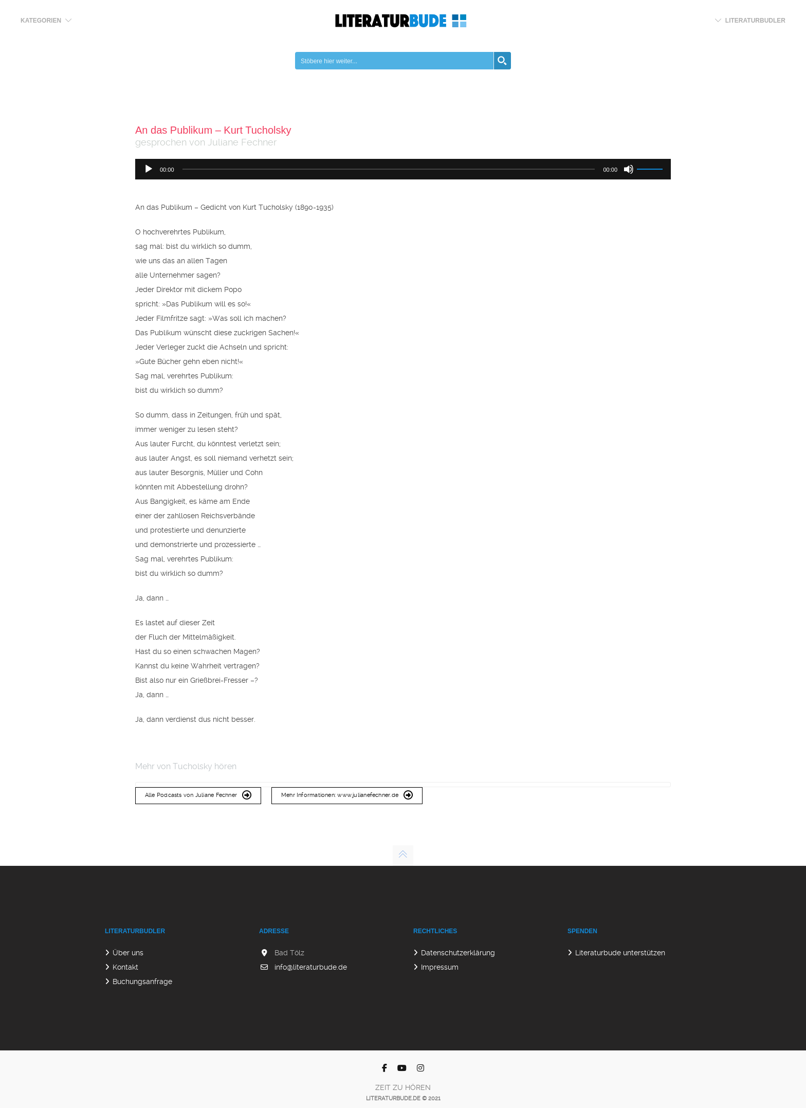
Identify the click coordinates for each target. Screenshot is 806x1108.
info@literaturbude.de (310, 967)
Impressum (440, 967)
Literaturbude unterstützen (620, 953)
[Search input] (395, 60)
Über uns (128, 953)
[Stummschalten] (629, 169)
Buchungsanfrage (142, 981)
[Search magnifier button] (502, 60)
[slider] (388, 169)
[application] (403, 169)
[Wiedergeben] (148, 169)
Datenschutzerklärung (458, 953)
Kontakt (125, 967)
